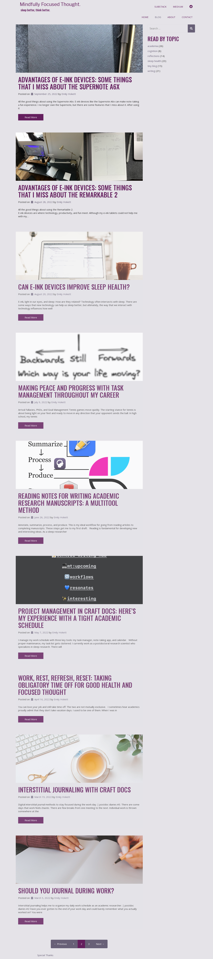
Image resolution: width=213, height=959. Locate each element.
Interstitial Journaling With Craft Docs (74, 789)
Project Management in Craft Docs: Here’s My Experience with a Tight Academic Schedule (77, 618)
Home (145, 17)
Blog (158, 17)
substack (160, 6)
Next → (100, 943)
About (171, 17)
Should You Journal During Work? (66, 890)
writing (151, 71)
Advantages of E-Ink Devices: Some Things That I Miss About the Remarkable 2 (75, 191)
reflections (153, 56)
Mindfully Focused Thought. (50, 4)
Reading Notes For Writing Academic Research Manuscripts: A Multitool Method (68, 503)
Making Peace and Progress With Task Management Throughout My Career (70, 391)
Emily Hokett (69, 94)
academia (153, 46)
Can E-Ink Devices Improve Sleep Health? (74, 287)
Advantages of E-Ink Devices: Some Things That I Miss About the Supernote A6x (75, 83)
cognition (153, 51)
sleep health (154, 61)
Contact (187, 17)
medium (178, 6)
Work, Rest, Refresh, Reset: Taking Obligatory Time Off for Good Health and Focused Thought (75, 685)
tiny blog (152, 66)
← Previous (60, 943)
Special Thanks (45, 955)
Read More (31, 117)
